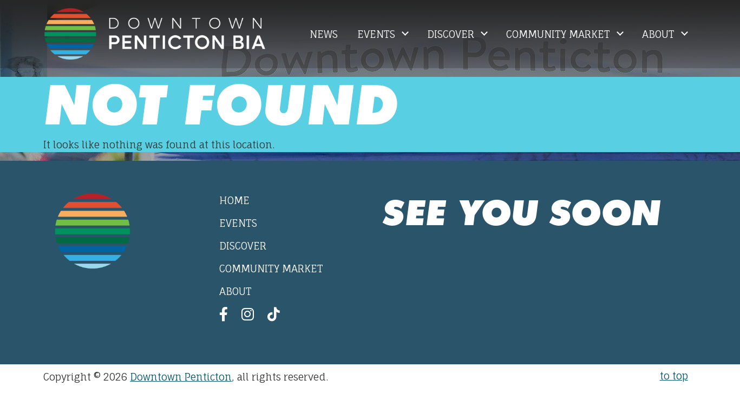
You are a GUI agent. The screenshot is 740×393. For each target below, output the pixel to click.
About (659, 34)
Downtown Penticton (181, 377)
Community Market (559, 34)
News (324, 34)
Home (234, 200)
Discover (452, 34)
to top (674, 376)
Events (377, 34)
